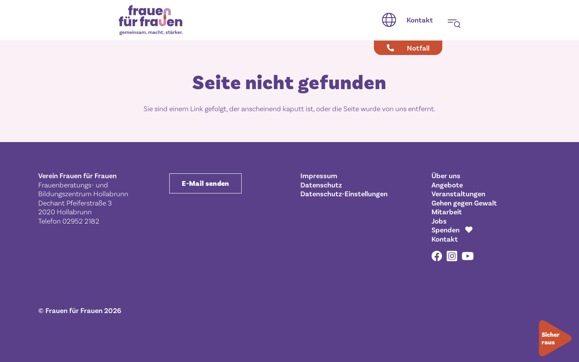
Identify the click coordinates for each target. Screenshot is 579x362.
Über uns (445, 175)
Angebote (447, 184)
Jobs (439, 220)
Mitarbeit (446, 211)
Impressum (318, 175)
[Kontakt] (420, 20)
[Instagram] (452, 256)
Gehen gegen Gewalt (464, 202)
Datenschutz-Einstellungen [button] (344, 193)
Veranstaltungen (458, 193)
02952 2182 (80, 220)
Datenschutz (321, 184)
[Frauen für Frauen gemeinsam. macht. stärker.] (151, 20)
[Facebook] (436, 255)
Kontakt (444, 238)
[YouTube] (468, 255)
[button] (389, 20)
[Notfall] (408, 48)
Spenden (445, 229)
